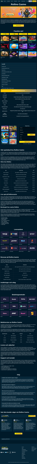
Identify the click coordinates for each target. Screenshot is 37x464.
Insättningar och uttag (5, 77)
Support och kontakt (5, 84)
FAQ (2, 86)
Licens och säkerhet (5, 82)
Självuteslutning (34, 449)
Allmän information (34, 448)
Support (23, 455)
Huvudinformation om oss (5, 68)
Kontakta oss (23, 454)
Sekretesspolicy (24, 449)
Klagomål (33, 450)
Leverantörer (3, 73)
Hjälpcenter (23, 453)
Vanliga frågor (23, 458)
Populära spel (4, 66)
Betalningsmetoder (4, 79)
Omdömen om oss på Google (31, 416)
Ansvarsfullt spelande (24, 450)
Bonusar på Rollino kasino (5, 75)
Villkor (22, 448)
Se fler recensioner (18, 433)
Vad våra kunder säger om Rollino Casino (8, 88)
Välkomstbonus (18, 25)
